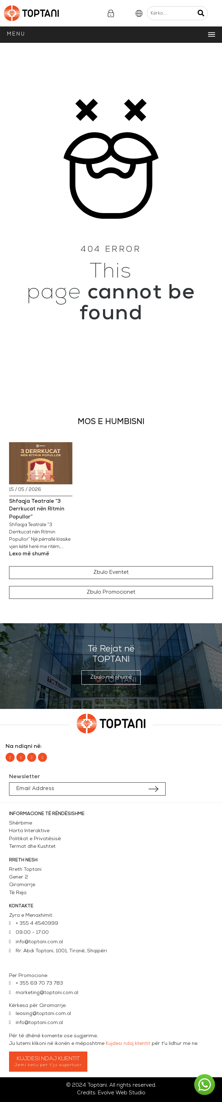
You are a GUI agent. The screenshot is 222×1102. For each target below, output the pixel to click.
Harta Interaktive (29, 831)
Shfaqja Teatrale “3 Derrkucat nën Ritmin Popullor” (36, 509)
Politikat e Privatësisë (35, 839)
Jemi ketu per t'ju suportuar (48, 1065)
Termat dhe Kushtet (32, 846)
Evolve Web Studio (121, 1093)
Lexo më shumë (29, 554)
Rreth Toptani (25, 869)
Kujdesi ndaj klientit (128, 1043)
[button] (111, 572)
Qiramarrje (22, 885)
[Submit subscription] (153, 789)
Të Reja (17, 893)
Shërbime (20, 823)
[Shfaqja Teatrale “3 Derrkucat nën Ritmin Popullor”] (40, 463)
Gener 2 (20, 877)
